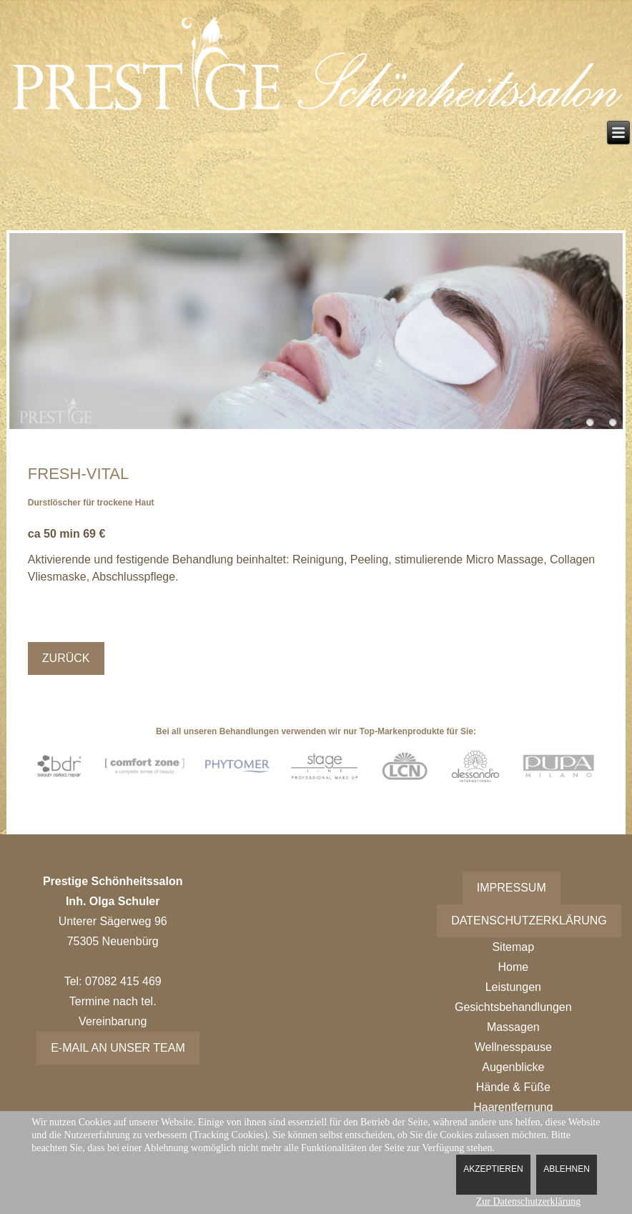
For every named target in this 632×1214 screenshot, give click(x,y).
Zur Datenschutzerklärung (528, 1201)
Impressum (511, 888)
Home (513, 967)
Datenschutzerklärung (529, 920)
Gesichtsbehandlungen (513, 1007)
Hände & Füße (513, 1087)
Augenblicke (513, 1067)
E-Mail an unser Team (118, 1048)
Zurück (66, 658)
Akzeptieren (493, 1169)
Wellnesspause (513, 1047)
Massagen (513, 1027)
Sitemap (513, 947)
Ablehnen (566, 1169)
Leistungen (513, 987)
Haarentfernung (513, 1107)
